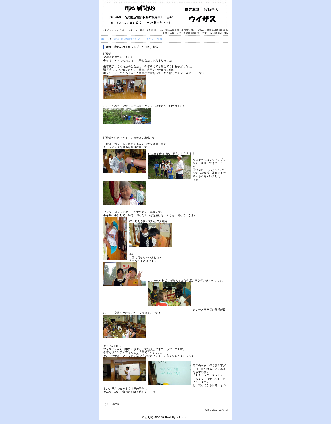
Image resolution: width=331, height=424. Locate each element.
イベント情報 (154, 39)
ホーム (105, 39)
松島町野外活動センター (128, 39)
